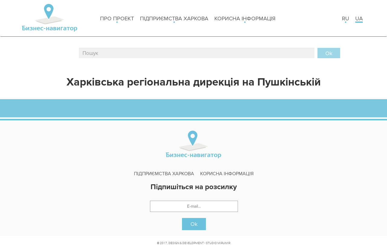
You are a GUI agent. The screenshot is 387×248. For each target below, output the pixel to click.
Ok (193, 224)
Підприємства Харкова (174, 19)
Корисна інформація (244, 19)
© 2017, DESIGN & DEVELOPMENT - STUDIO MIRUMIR (193, 243)
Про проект (117, 19)
